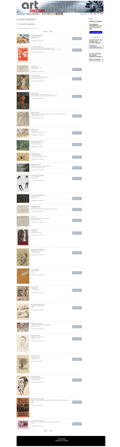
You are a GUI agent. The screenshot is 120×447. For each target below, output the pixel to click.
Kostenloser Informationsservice (95, 46)
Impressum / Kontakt (61, 440)
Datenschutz (62, 438)
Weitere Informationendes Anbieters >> (77, 39)
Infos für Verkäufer (95, 59)
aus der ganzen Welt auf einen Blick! (95, 26)
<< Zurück (45, 31)
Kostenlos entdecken (96, 32)
